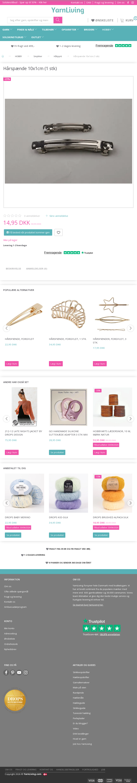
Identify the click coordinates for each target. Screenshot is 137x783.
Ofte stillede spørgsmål (16, 591)
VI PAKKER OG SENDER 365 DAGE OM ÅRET (70, 562)
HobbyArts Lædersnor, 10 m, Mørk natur (112, 433)
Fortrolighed (90, 769)
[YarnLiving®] (68, 9)
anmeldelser (32, 215)
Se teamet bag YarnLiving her (88, 604)
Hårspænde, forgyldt (19, 339)
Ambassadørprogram (15, 606)
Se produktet (57, 452)
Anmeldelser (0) (36, 268)
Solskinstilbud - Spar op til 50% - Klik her (24, 2)
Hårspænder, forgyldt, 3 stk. (109, 340)
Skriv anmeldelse (58, 215)
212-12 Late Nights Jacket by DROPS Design (23, 433)
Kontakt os (77, 2)
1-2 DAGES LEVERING (34, 554)
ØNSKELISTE (102, 20)
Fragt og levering (104, 2)
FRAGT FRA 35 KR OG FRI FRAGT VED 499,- (70, 548)
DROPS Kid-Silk (58, 517)
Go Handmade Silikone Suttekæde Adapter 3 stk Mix (68, 433)
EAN (88, 2)
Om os (121, 2)
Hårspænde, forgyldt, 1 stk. (68, 339)
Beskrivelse (13, 268)
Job (103, 769)
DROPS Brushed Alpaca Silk (110, 517)
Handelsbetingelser (67, 769)
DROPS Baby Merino (17, 517)
